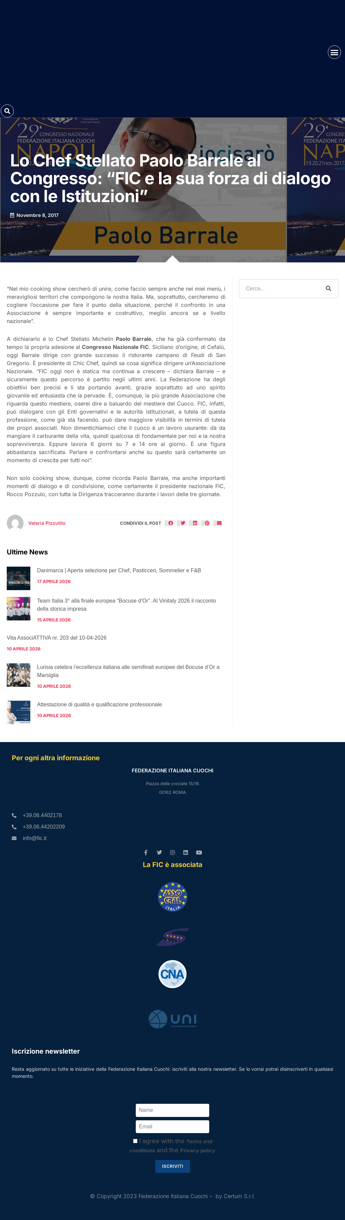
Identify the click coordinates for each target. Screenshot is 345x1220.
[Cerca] (328, 289)
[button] (334, 52)
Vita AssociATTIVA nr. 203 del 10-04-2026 (56, 638)
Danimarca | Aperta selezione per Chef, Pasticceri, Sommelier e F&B (119, 570)
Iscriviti (172, 1166)
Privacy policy (197, 1150)
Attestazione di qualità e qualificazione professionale (99, 704)
